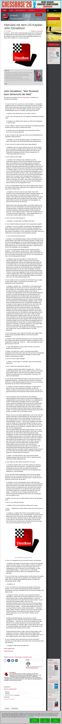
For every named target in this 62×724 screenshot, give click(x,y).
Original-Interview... (9, 651)
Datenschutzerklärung (29, 716)
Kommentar (6, 697)
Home (11, 10)
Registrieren (17, 695)
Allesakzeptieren (55, 720)
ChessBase (12, 672)
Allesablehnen (45, 720)
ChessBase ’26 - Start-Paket (52, 49)
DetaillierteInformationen (34, 720)
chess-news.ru (11, 657)
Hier (27, 715)
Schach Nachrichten (16, 17)
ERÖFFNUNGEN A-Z (21, 10)
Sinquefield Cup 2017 (27, 657)
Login (54, 10)
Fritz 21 (7, 70)
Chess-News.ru (26, 97)
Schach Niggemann (33, 667)
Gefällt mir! (33, 31)
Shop (4, 10)
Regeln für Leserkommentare (10, 689)
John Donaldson (18, 657)
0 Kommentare (40, 31)
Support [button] (31, 10)
